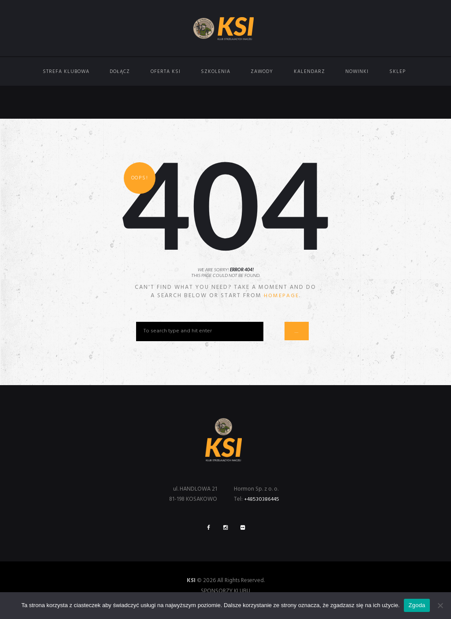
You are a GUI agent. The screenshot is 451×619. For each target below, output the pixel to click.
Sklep (397, 72)
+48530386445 (263, 499)
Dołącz (120, 72)
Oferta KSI (166, 72)
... (299, 331)
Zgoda (416, 605)
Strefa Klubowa (66, 72)
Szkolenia (215, 72)
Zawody (262, 72)
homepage (281, 295)
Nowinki (357, 72)
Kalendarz (309, 72)
